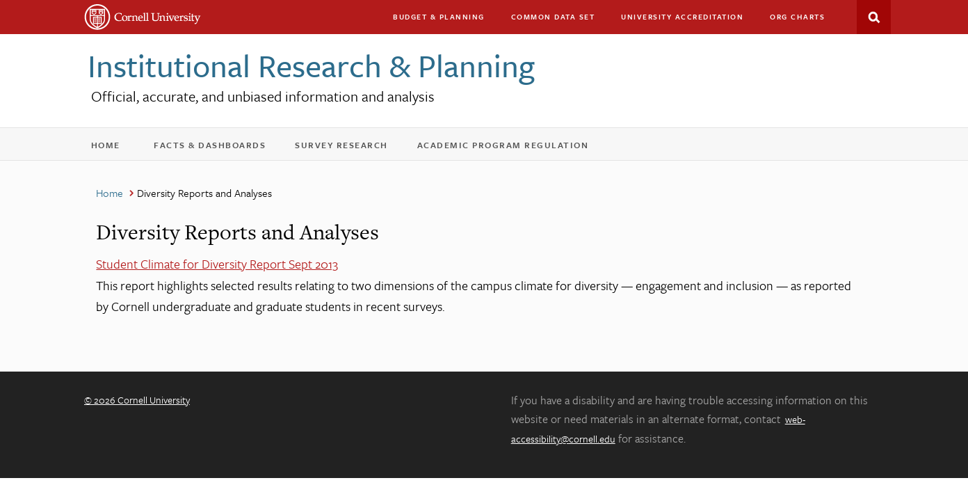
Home (112, 148)
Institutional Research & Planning (311, 65)
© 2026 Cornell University (137, 399)
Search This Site (874, 17)
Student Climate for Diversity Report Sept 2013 (217, 264)
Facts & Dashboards (219, 148)
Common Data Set (553, 16)
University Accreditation (688, 19)
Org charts (797, 16)
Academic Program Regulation (512, 148)
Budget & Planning (439, 16)
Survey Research (350, 148)
